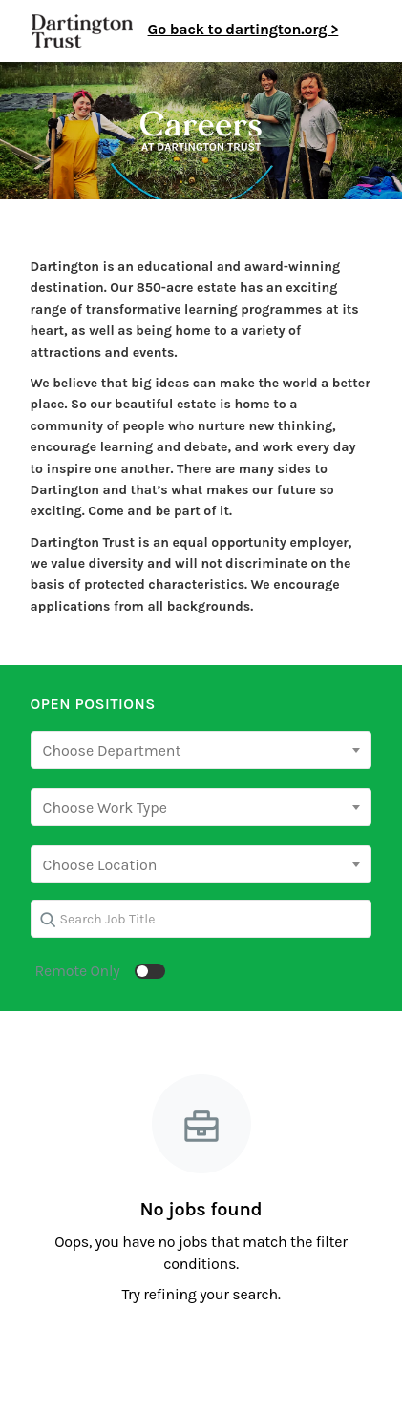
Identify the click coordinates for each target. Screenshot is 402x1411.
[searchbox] (201, 751)
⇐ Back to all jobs (61, 216)
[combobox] (201, 750)
